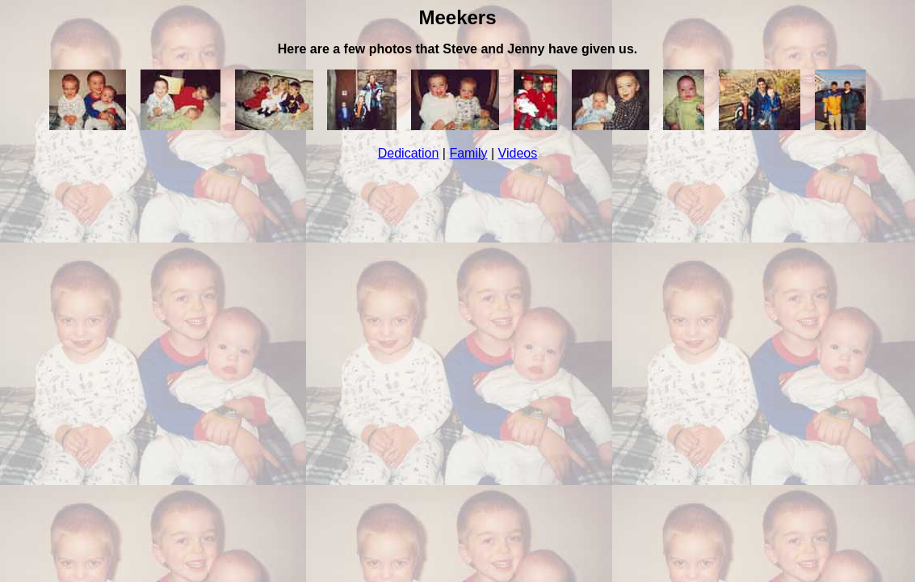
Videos (518, 153)
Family (468, 153)
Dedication (408, 153)
